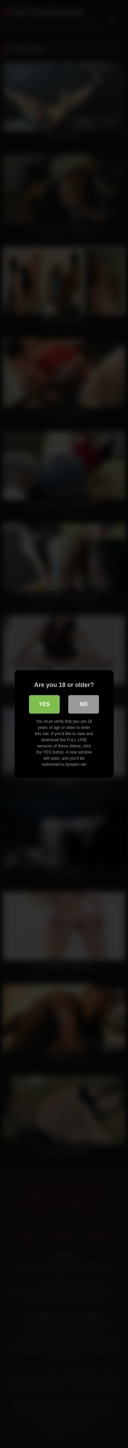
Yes (44, 704)
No (84, 704)
